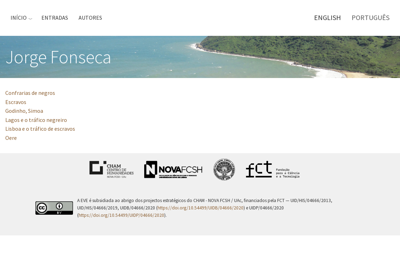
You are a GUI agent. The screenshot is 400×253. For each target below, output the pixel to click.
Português (370, 17)
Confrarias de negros (30, 92)
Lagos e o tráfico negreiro (36, 119)
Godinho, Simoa (24, 110)
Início (19, 17)
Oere (11, 137)
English (327, 17)
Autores (90, 17)
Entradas (54, 17)
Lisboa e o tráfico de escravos (40, 128)
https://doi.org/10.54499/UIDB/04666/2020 (201, 208)
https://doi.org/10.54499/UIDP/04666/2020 (121, 215)
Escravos (15, 101)
